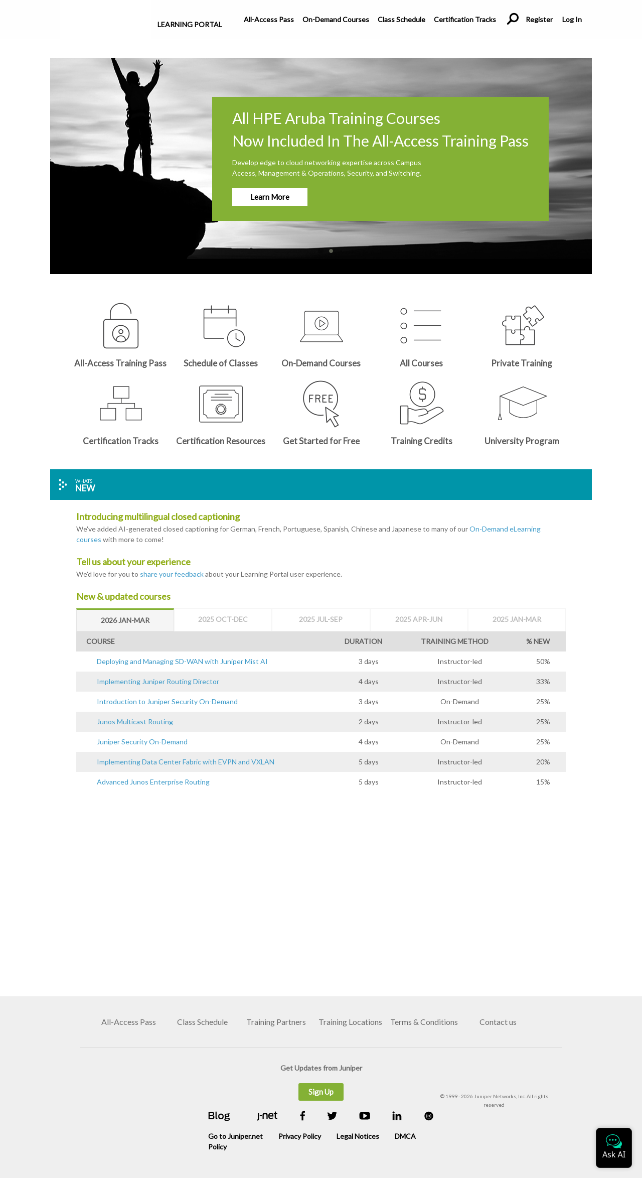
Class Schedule (401, 19)
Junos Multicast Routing (135, 721)
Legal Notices (358, 1136)
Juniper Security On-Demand (142, 741)
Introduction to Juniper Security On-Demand (167, 701)
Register (539, 19)
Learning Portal (189, 24)
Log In (571, 19)
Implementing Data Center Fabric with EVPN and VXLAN (185, 761)
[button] (583, 158)
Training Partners (276, 1021)
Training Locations (350, 1021)
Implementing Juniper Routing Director (158, 681)
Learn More (269, 196)
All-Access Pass (269, 19)
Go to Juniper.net (235, 1136)
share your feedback (172, 574)
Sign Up (321, 1091)
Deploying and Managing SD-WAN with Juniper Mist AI (182, 661)
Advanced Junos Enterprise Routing (153, 781)
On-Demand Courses (335, 19)
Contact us (498, 1021)
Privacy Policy (299, 1136)
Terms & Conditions (424, 1021)
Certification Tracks (465, 19)
